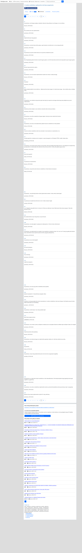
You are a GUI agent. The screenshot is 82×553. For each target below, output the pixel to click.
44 (43, 16)
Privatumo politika (55, 11)
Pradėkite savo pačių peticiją (37, 445)
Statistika (48, 11)
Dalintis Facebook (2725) (30, 8)
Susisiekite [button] (42, 1)
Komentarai (41, 11)
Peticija (26, 11)
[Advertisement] (50, 26)
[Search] (54, 1)
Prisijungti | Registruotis (34, 1)
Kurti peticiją (16, 1)
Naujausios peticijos (24, 1)
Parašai (33, 11)
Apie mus (28, 546)
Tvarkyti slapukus (29, 545)
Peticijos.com (4, 1)
